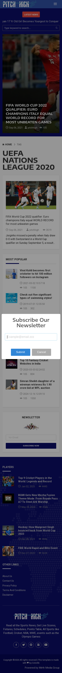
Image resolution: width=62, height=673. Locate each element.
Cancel (41, 352)
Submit (20, 352)
